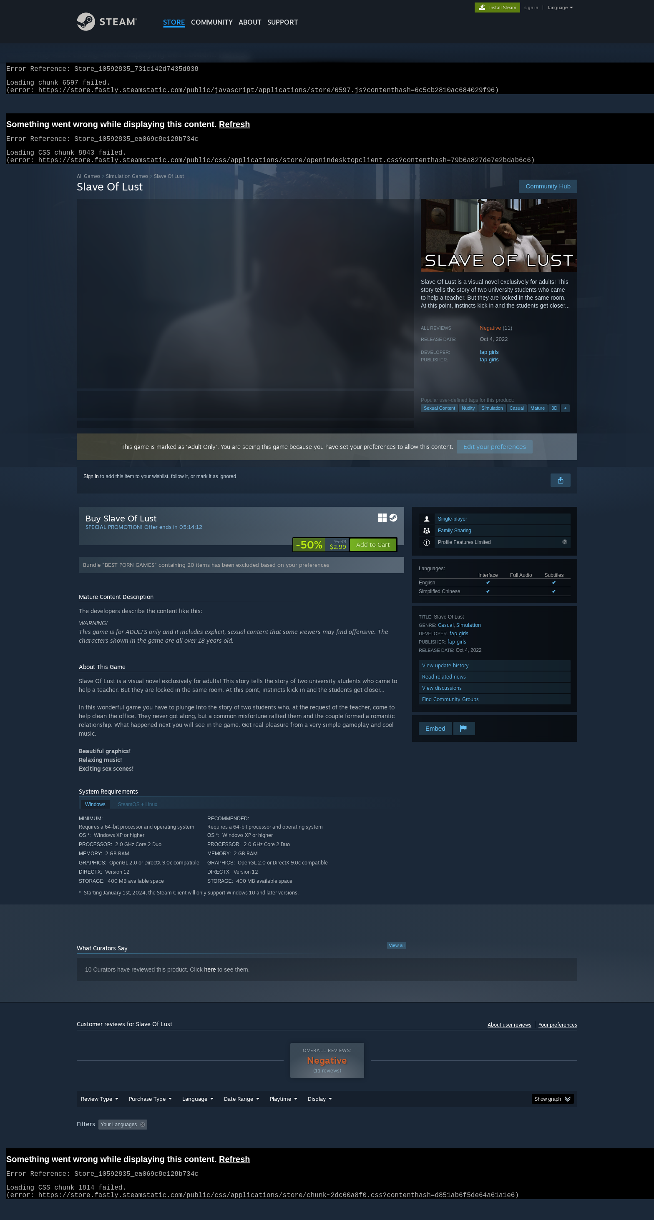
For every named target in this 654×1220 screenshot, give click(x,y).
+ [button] (565, 418)
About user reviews (509, 1035)
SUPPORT (282, 22)
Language (194, 1114)
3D (554, 418)
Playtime (280, 1114)
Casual (517, 418)
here (210, 979)
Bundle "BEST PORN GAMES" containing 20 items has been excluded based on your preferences (206, 574)
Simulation (492, 418)
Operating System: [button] (397, 1140)
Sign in (91, 486)
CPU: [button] (440, 1140)
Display (317, 1114)
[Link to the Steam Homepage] (113, 28)
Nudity (468, 418)
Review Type (96, 1114)
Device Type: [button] (504, 1140)
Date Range (238, 1114)
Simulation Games (127, 186)
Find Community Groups (450, 709)
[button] (373, 554)
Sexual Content (439, 418)
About (250, 22)
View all (397, 955)
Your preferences (557, 1035)
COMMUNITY (212, 22)
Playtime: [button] (267, 1140)
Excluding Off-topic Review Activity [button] (203, 1140)
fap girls (489, 362)
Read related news (444, 687)
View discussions (442, 698)
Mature (538, 418)
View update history (445, 675)
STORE (174, 22)
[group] (327, 1141)
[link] (321, 554)
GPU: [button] (468, 1140)
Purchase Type (147, 1114)
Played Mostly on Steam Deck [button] (327, 1140)
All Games (89, 186)
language (558, 7)
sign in (531, 7)
